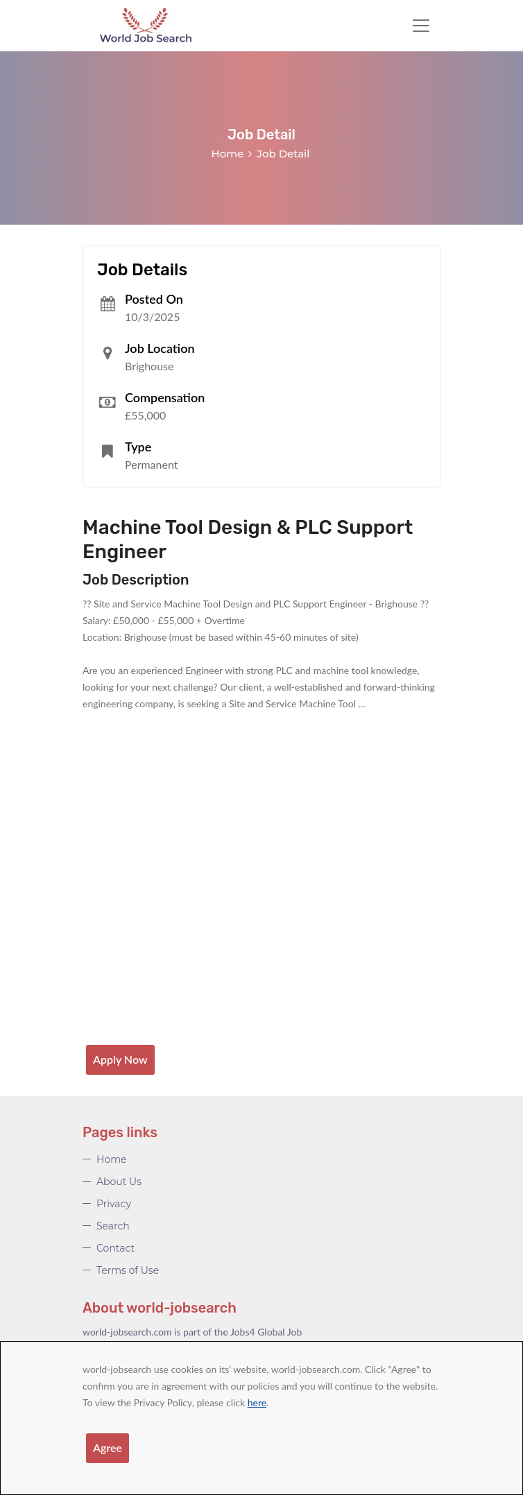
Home (228, 153)
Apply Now (120, 1059)
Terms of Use (127, 1270)
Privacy (113, 1204)
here (257, 1402)
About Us (119, 1181)
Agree (107, 1447)
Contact (115, 1248)
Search (113, 1226)
